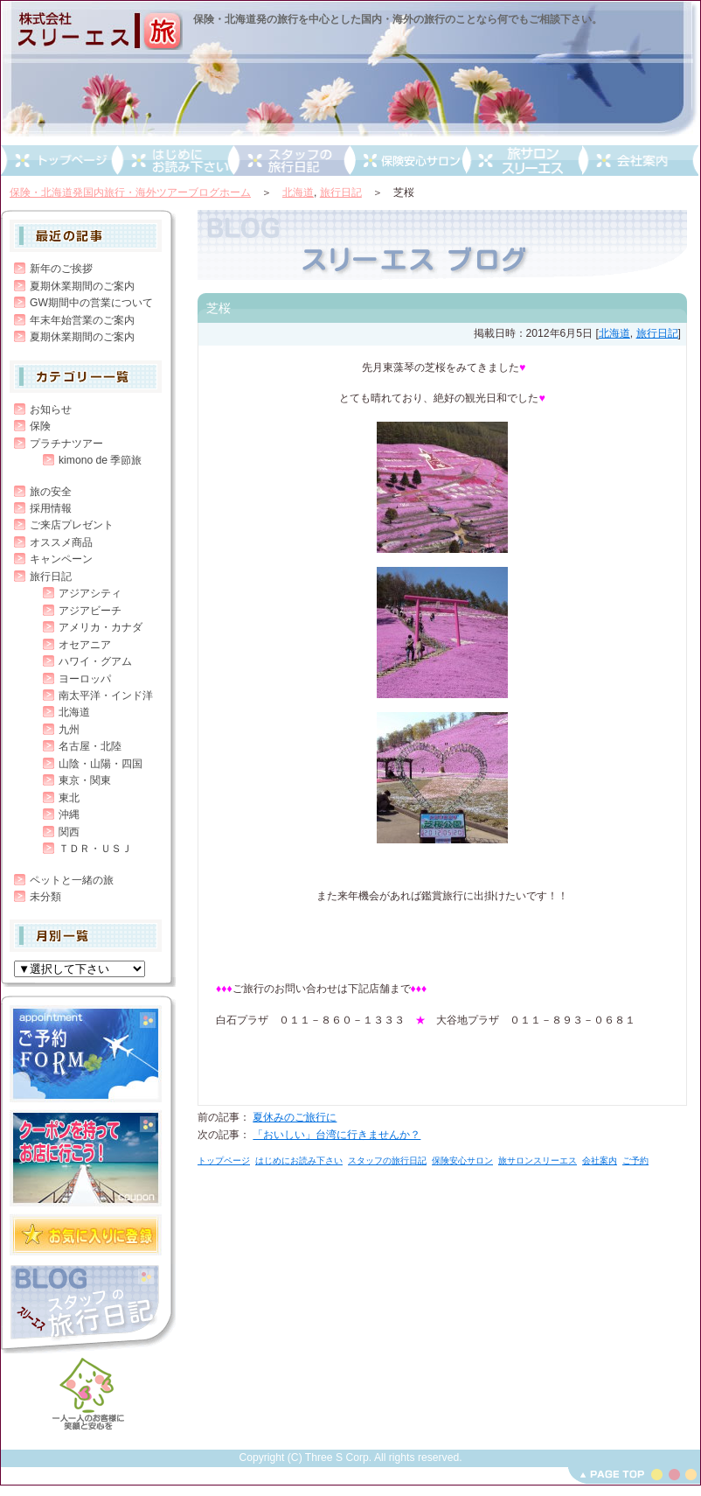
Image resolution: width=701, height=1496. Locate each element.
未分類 (45, 897)
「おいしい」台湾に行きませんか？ (336, 1135)
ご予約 (635, 1160)
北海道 (298, 192)
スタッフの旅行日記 (387, 1160)
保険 (40, 426)
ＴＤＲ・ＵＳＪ (95, 848)
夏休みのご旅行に (295, 1117)
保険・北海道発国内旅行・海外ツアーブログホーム (130, 192)
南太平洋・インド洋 (106, 695)
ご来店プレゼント (72, 525)
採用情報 (51, 508)
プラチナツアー (66, 443)
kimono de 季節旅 (100, 460)
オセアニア (85, 645)
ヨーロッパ (85, 679)
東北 (69, 798)
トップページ (224, 1160)
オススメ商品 (61, 542)
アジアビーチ (90, 611)
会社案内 (599, 1160)
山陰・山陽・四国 (100, 764)
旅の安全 (51, 492)
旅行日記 (341, 192)
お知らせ (51, 409)
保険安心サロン (462, 1160)
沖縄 (69, 814)
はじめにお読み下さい (299, 1160)
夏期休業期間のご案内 (82, 286)
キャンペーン (61, 559)
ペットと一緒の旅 (72, 880)
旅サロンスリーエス (537, 1160)
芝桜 (218, 308)
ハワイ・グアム (95, 661)
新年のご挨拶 (61, 268)
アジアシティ (90, 593)
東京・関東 (85, 780)
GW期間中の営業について (91, 303)
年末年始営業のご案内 (82, 320)
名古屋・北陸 (90, 746)
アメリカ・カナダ (100, 627)
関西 (69, 832)
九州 (69, 730)
